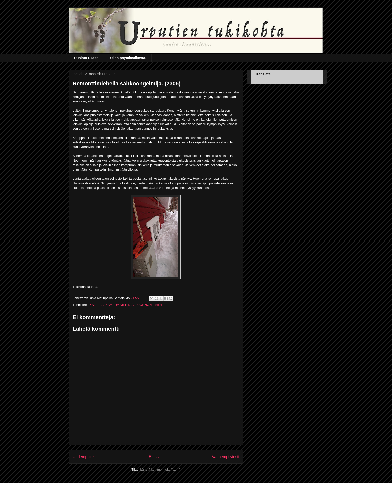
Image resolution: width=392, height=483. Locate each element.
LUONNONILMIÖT (149, 305)
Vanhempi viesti (225, 457)
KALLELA (97, 305)
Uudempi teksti (85, 457)
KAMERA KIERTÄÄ (120, 305)
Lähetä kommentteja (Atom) (160, 469)
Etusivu (155, 457)
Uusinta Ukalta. (87, 58)
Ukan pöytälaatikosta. (128, 58)
